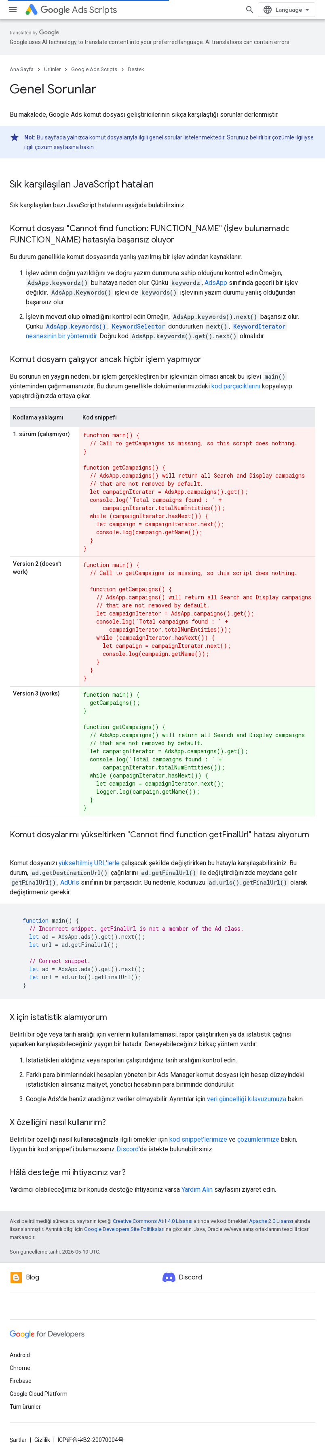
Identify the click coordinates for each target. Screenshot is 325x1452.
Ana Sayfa (22, 69)
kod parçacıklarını (235, 386)
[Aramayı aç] (250, 10)
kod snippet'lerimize (198, 1139)
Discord (127, 1149)
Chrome (20, 1368)
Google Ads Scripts (94, 69)
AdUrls (69, 882)
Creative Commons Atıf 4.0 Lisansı (152, 1221)
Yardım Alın (197, 1189)
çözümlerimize (258, 1139)
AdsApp (216, 283)
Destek (136, 69)
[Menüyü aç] (13, 9)
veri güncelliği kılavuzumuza (246, 1099)
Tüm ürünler (25, 1407)
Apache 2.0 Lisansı (271, 1221)
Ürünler (52, 69)
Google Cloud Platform (39, 1394)
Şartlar (18, 1440)
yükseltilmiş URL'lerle (89, 863)
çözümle (283, 137)
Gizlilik (42, 1440)
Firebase (21, 1381)
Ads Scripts (78, 9)
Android (20, 1355)
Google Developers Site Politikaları (124, 1229)
